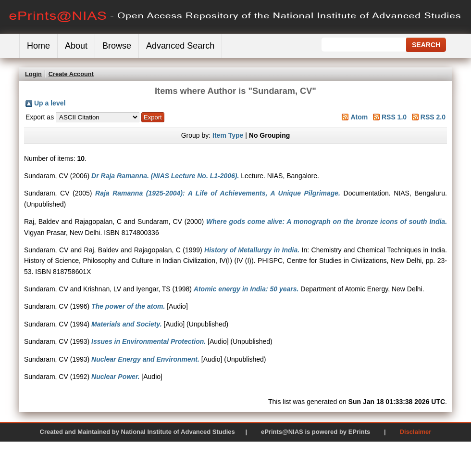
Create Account (71, 74)
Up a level (49, 103)
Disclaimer (416, 431)
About (76, 46)
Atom (359, 117)
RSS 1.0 (394, 117)
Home (38, 46)
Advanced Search (180, 46)
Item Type (227, 135)
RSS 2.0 (433, 117)
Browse (116, 46)
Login (33, 74)
